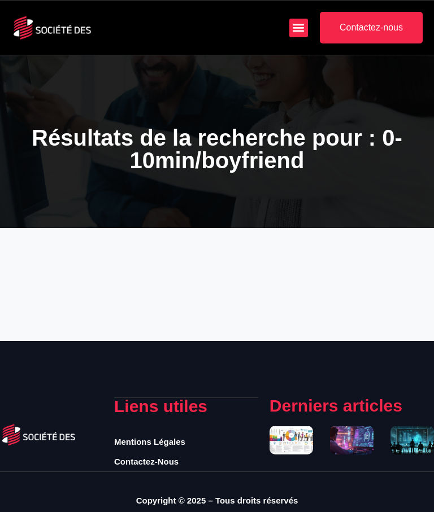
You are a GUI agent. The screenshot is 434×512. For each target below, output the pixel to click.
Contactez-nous (146, 461)
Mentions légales (149, 442)
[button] (298, 28)
